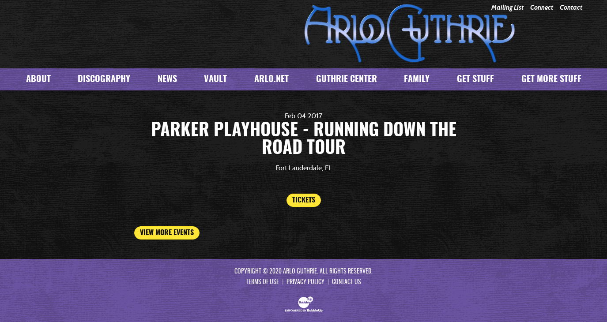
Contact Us (346, 282)
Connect (541, 7)
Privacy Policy (305, 282)
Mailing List (507, 7)
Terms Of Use (262, 282)
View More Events (167, 232)
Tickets (303, 200)
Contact (571, 7)
